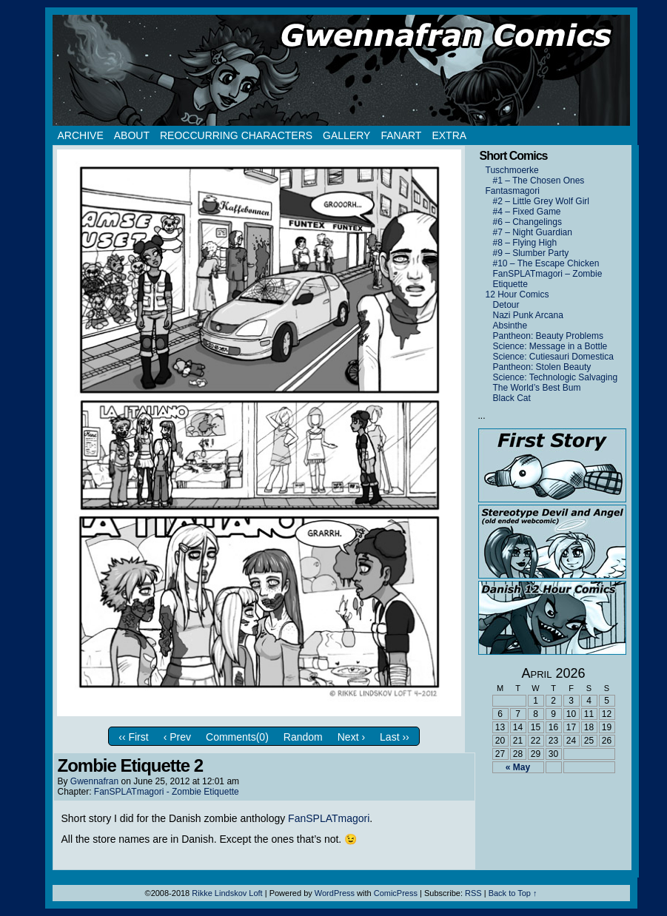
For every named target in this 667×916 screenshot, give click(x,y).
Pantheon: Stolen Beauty (542, 367)
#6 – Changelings (527, 222)
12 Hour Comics (517, 294)
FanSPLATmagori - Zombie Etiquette (166, 792)
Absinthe (510, 325)
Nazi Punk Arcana (528, 315)
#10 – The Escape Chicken (546, 263)
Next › (351, 737)
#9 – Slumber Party (531, 253)
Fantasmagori (513, 191)
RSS (473, 893)
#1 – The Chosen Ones (539, 180)
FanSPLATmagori (328, 818)
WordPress (335, 893)
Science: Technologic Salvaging (555, 377)
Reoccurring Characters (236, 135)
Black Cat (512, 398)
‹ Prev (177, 737)
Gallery (346, 135)
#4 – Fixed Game (527, 211)
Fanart (401, 135)
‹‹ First (133, 737)
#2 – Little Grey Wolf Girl (541, 201)
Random (303, 737)
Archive (81, 135)
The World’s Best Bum (537, 388)
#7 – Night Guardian (532, 232)
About (132, 135)
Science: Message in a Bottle (550, 346)
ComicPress (396, 893)
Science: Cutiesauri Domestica (553, 356)
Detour (506, 305)
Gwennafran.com (341, 70)
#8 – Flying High (525, 243)
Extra (449, 135)
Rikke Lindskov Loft (227, 893)
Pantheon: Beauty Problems (548, 336)
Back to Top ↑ (513, 893)
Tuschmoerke (512, 170)
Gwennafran (94, 781)
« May (518, 767)
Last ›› (394, 737)
